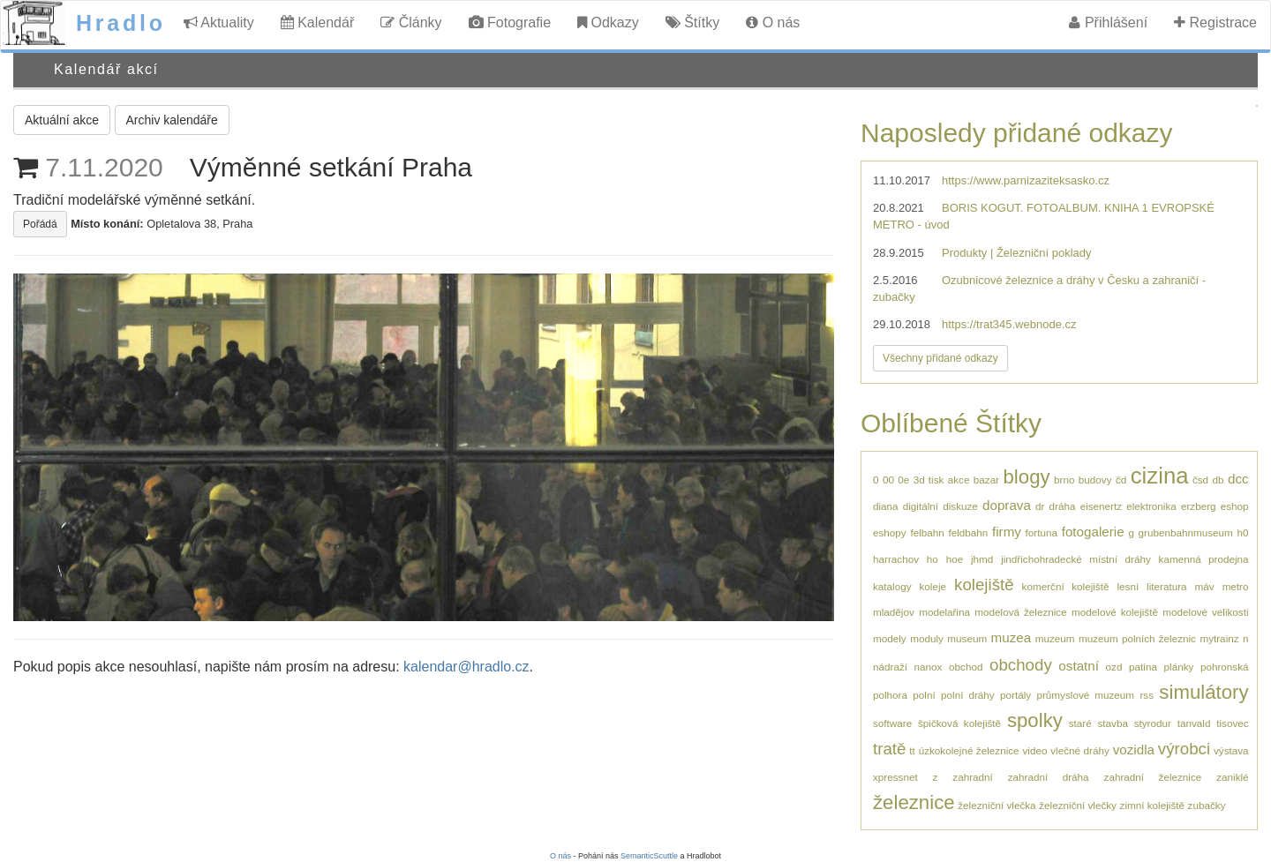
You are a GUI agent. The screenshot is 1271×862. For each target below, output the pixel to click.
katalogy (892, 586)
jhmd (982, 559)
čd (1121, 479)
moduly (927, 638)
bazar (986, 479)
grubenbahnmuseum (1186, 532)
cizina (1160, 475)
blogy (1027, 477)
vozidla (1133, 749)
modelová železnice (1020, 612)
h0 (1242, 532)
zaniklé (1232, 777)
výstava (1231, 750)
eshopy (889, 532)
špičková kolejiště (959, 723)
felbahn (927, 532)
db (1218, 479)
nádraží (890, 666)
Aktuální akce (62, 120)
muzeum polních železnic (1137, 638)
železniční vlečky (1078, 805)
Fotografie (510, 22)
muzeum (1055, 638)
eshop (1235, 506)
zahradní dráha (1048, 777)
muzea (1011, 637)
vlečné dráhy (1079, 750)
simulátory (1203, 692)
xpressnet (895, 777)
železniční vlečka (996, 805)
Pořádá (40, 224)
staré (1080, 723)
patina (1143, 666)
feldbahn (968, 532)
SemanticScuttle (649, 855)
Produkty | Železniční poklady (1017, 252)
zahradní (972, 777)
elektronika (1151, 506)
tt (912, 750)
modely (889, 638)
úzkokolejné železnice (969, 750)
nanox (928, 666)
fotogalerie (1093, 531)
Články (410, 22)
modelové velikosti (1205, 612)
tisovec (1232, 723)
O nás (773, 22)
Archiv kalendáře (172, 120)
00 (888, 479)
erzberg (1198, 506)
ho (932, 559)
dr (1039, 506)
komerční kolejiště (1065, 586)
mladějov (893, 612)
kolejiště (984, 584)
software (892, 723)
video (1034, 750)
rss (1146, 695)
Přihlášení (1108, 22)
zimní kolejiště (1152, 805)
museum (967, 638)
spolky (1035, 720)
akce (959, 479)
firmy (1006, 531)
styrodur (1152, 723)
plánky (1179, 666)
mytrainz (1219, 638)
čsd (1200, 479)
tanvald (1194, 723)
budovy (1095, 479)
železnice (914, 802)
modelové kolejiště (1115, 612)
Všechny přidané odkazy (940, 358)
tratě (889, 748)
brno (1064, 479)
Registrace (1215, 22)
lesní (1128, 586)
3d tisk (929, 479)
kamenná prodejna (1204, 559)
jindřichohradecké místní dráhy (1076, 559)
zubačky (1207, 805)
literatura (1166, 586)
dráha (1062, 506)
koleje (933, 586)
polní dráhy (968, 695)
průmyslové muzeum (1085, 695)
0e (903, 479)
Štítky (692, 22)
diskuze (960, 506)
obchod (965, 666)
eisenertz (1101, 506)
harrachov (896, 559)
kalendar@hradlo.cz (466, 666)
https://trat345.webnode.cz (1009, 324)
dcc (1238, 478)
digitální (920, 506)
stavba (1112, 723)
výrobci (1184, 748)
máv (1205, 586)
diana (886, 506)
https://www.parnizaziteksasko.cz (1025, 180)
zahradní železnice (1153, 777)
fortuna (1041, 532)
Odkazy (608, 22)
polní (924, 695)
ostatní (1078, 665)
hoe (955, 559)
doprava (1006, 505)
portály (1015, 695)
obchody (1020, 665)
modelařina (944, 612)
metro (1235, 586)
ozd (1114, 666)
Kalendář (318, 22)
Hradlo (121, 23)
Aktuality (219, 22)
